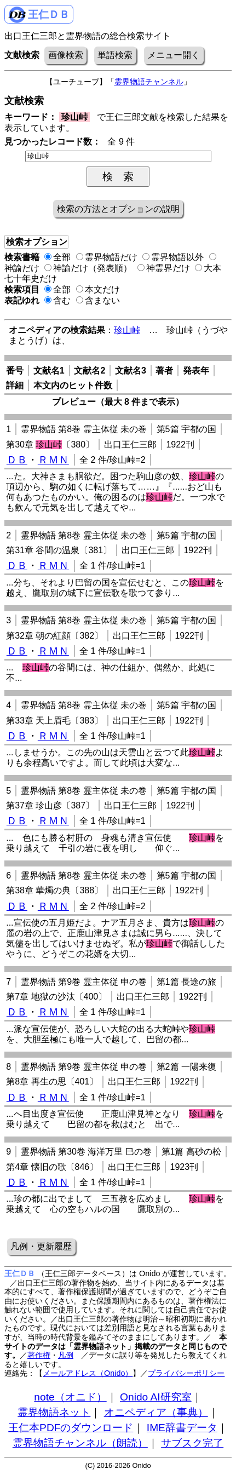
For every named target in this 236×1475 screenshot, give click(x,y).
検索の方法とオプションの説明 (118, 209)
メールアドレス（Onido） (88, 1373)
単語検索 (115, 55)
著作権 (38, 1355)
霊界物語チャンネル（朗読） (80, 1443)
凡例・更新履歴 (41, 1246)
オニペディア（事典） (156, 1412)
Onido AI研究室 (156, 1397)
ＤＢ (17, 460)
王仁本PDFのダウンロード (70, 1427)
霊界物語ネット (54, 1412)
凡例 (65, 1355)
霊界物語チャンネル (148, 81)
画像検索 (65, 55)
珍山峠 (127, 330)
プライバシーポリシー (186, 1373)
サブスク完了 (192, 1443)
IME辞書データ (182, 1427)
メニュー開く (173, 55)
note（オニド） (70, 1397)
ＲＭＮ (53, 460)
